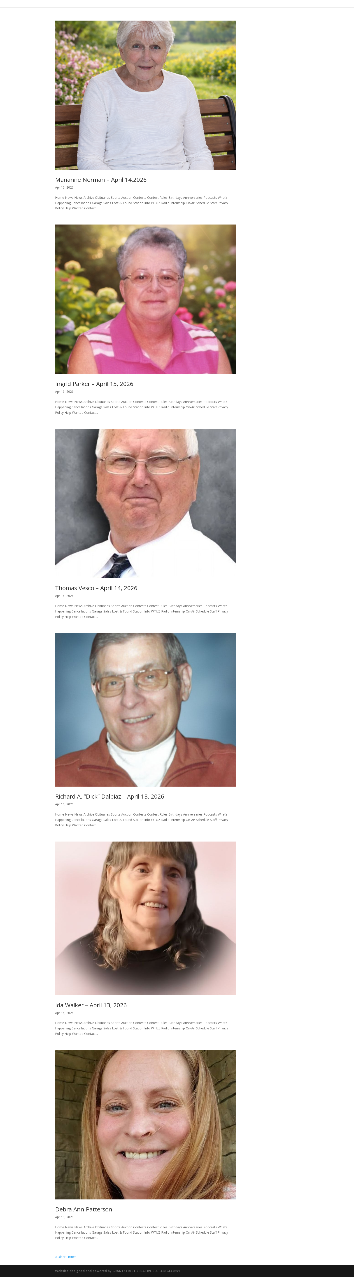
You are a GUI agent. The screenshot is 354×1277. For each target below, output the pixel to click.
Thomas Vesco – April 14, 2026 (96, 588)
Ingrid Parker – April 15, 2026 (94, 384)
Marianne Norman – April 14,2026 (101, 179)
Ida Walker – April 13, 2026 (91, 1005)
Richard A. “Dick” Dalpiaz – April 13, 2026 (109, 796)
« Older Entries (65, 1257)
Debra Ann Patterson (83, 1209)
